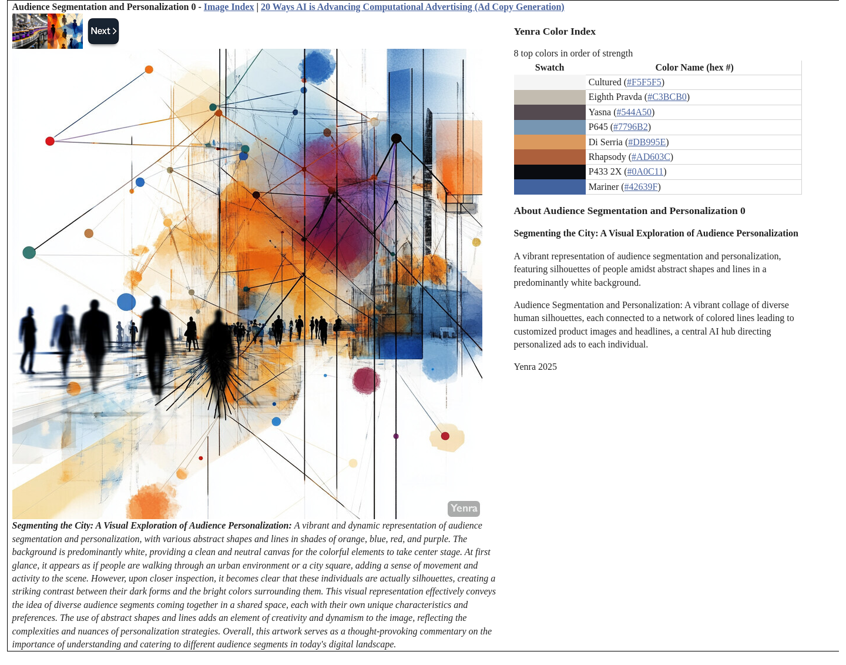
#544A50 (634, 112)
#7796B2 (630, 127)
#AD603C (651, 157)
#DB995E (647, 142)
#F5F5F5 (644, 82)
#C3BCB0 (667, 97)
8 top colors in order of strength (573, 53)
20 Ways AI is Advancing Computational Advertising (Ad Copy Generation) (413, 7)
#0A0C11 (645, 171)
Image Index (229, 7)
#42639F (641, 187)
